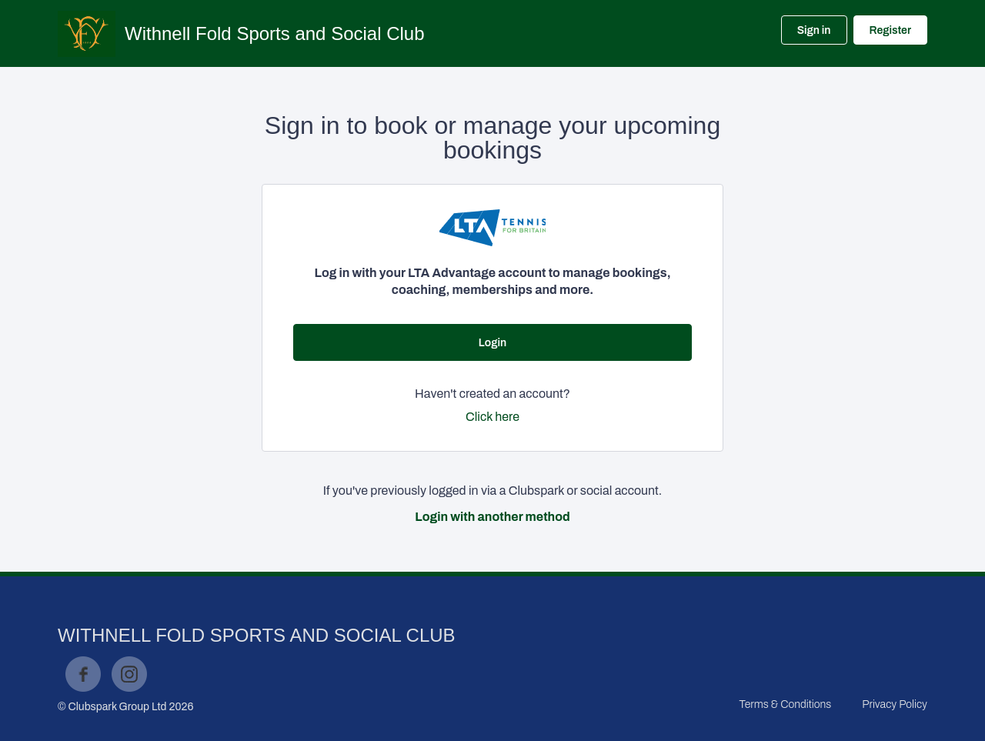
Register (890, 30)
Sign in (814, 30)
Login (492, 343)
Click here (492, 416)
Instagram (129, 674)
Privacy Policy (894, 704)
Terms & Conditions (785, 704)
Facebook (83, 674)
